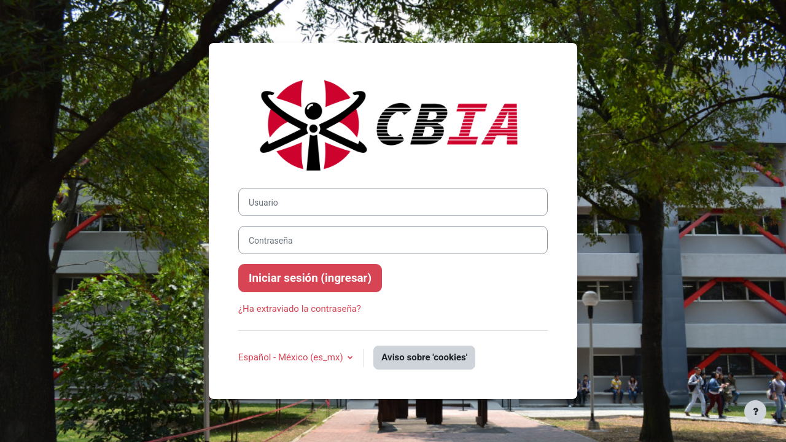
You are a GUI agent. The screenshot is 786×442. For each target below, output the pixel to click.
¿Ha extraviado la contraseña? (299, 308)
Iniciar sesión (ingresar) (310, 278)
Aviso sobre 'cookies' (424, 357)
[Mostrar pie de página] (755, 411)
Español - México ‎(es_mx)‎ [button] (291, 357)
